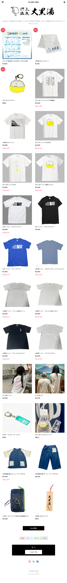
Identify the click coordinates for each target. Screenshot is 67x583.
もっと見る (33, 528)
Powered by (33, 574)
